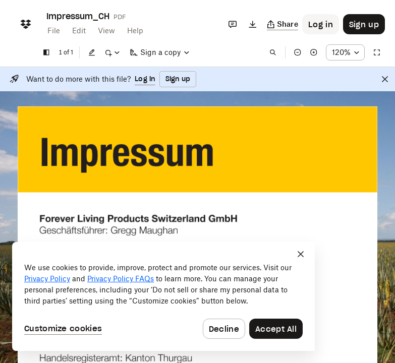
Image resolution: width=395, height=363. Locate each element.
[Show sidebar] (46, 52)
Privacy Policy (47, 278)
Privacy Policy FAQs (120, 278)
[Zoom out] (298, 52)
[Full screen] (377, 52)
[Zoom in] (314, 52)
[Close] (385, 79)
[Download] (253, 24)
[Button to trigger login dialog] (320, 24)
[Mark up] (112, 52)
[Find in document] (273, 52)
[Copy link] (283, 24)
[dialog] (163, 296)
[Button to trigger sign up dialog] (364, 24)
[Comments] (232, 24)
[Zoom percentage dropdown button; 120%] (345, 52)
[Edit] (92, 52)
